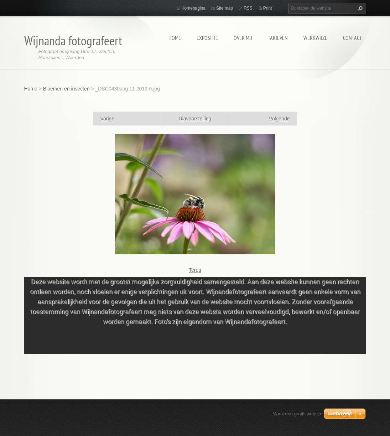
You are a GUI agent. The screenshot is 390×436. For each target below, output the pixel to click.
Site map (224, 8)
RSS (248, 8)
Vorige (107, 118)
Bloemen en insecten (66, 89)
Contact (352, 37)
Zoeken (359, 8)
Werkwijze (315, 37)
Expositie (207, 37)
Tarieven (278, 37)
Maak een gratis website (297, 413)
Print (267, 8)
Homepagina (193, 8)
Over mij (243, 37)
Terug (195, 270)
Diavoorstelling (195, 118)
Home (174, 37)
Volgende (279, 118)
